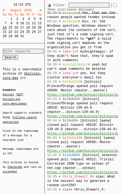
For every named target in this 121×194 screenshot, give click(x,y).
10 (22, 23)
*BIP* (20, 95)
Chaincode (15, 164)
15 (10, 27)
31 (22, 36)
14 (4, 27)
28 (4, 36)
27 (40, 32)
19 (34, 27)
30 (16, 36)
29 (10, 36)
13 (40, 23)
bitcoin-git (11, 99)
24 (22, 32)
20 (40, 27)
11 (28, 23)
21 (4, 32)
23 (16, 32)
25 (28, 32)
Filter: (60, 5)
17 (22, 27)
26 (34, 32)
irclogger (10, 168)
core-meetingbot (15, 103)
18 (28, 27)
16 (16, 27)
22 (10, 32)
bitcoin (8, 95)
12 (34, 23)
